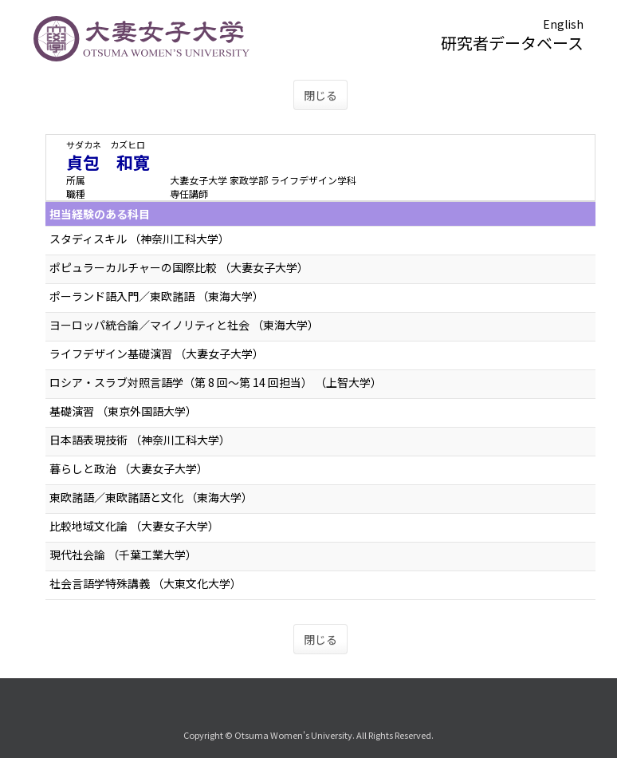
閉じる (320, 95)
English (563, 24)
